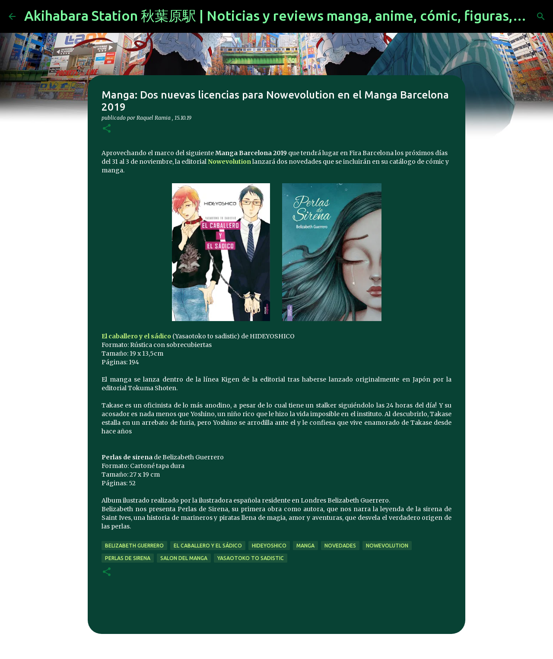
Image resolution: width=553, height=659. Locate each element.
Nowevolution (229, 162)
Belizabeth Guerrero (134, 545)
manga (305, 545)
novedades (340, 545)
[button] (107, 129)
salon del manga (183, 558)
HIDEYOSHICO (269, 545)
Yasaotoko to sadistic (250, 558)
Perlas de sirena (127, 558)
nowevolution (387, 545)
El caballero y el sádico (136, 336)
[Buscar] (541, 16)
